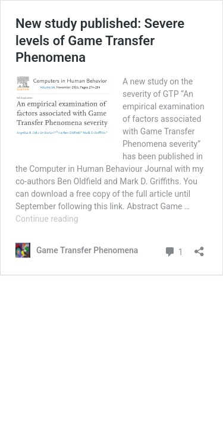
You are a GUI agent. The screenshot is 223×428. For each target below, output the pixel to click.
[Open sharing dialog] (199, 247)
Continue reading (46, 219)
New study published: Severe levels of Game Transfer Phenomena (99, 40)
